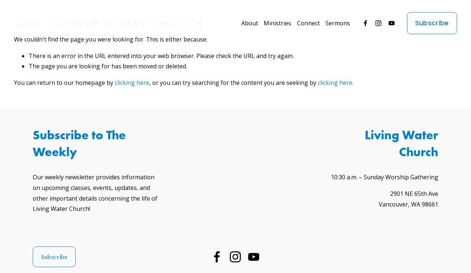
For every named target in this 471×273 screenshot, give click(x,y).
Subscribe (432, 23)
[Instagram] (378, 23)
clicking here (132, 83)
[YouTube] (391, 23)
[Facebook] (365, 23)
